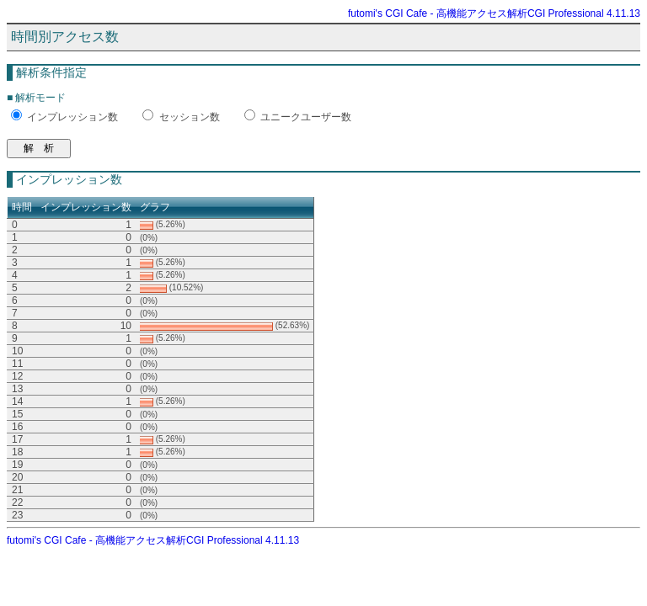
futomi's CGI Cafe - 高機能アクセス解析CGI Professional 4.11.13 (494, 13)
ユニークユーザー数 (305, 117)
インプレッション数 (72, 117)
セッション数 (189, 117)
